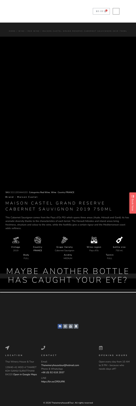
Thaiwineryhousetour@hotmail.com (60, 365)
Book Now (132, 205)
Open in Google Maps (25, 374)
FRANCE (70, 192)
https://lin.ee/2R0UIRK (53, 381)
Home (12, 31)
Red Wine (34, 31)
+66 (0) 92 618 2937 (52, 372)
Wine (21, 31)
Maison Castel (27, 197)
